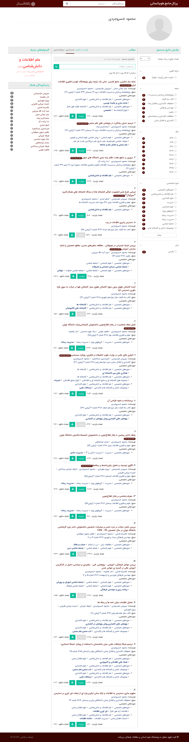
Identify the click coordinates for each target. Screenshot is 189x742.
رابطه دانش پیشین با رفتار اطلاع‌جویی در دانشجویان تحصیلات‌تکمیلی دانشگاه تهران (98, 436)
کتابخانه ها (81, 369)
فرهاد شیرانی (85, 606)
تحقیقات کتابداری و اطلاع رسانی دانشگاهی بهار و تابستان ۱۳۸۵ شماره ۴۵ (100, 651)
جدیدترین (70, 49)
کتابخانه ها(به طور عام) (76, 106)
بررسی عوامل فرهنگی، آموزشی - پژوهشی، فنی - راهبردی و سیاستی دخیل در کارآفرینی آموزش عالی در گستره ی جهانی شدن (96, 566)
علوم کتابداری (80, 99)
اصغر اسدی (104, 199)
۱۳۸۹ (159, 151)
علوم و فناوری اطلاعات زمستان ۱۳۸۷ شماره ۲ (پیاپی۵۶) (107, 503)
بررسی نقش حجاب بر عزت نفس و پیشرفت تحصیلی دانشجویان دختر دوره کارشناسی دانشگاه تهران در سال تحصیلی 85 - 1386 (97, 528)
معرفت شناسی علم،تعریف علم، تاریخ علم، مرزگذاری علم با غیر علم (100, 141)
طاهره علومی (103, 331)
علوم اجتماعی (105, 263)
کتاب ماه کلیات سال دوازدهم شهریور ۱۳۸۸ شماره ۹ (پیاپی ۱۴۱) (105, 297)
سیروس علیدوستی (103, 88)
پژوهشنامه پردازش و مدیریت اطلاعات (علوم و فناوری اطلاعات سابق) (159, 95)
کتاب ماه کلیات (159, 99)
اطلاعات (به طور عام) (118, 711)
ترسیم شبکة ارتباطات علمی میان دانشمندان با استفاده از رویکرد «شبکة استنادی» (97, 644)
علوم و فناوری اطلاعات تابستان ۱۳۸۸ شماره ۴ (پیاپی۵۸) (107, 476)
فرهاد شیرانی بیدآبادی (67, 469)
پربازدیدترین (59, 49)
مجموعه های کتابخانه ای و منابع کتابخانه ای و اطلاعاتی (104, 380)
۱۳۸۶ (159, 163)
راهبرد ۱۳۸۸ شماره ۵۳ (121, 255)
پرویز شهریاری (103, 469)
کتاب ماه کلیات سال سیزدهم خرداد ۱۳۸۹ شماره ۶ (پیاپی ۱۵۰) (105, 229)
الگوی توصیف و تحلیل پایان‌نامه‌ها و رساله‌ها (106, 465)
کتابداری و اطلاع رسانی (159, 120)
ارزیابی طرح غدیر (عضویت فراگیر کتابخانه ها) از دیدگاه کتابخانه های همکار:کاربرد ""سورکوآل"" (99, 193)
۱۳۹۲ (159, 138)
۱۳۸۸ (159, 155)
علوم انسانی (106, 137)
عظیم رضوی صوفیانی (85, 533)
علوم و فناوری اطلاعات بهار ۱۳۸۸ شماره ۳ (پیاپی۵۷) (109, 335)
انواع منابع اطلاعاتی (71, 380)
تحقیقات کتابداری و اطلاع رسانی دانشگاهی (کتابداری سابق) (159, 103)
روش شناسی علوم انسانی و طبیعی (84, 137)
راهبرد (159, 112)
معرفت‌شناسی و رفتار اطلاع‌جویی (117, 496)
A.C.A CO (14, 737)
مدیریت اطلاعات (101, 718)
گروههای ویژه (96, 342)
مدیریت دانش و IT (94, 452)
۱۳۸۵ (159, 168)
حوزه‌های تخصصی (122, 99)
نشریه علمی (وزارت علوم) (159, 77)
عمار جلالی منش (120, 88)
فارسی (159, 251)
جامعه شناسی (92, 263)
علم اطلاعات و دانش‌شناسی (100, 99)
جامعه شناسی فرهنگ (75, 586)
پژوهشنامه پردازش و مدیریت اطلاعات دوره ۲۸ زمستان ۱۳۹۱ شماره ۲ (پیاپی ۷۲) (97, 130)
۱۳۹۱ (159, 142)
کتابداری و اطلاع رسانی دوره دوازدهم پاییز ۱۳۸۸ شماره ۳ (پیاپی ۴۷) (102, 362)
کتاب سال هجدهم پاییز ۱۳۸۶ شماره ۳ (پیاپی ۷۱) (110, 613)
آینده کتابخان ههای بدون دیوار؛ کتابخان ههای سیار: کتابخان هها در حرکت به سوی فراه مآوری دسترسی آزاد (96, 288)
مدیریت (108, 342)
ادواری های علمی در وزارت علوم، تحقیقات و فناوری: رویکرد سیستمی (96, 355)
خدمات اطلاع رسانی (119, 718)
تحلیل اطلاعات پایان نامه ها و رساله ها (115, 602)
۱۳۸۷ (159, 159)
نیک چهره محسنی (88, 331)
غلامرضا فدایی (121, 533)
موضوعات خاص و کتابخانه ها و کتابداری (110, 387)
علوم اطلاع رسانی (79, 658)
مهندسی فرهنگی (159, 108)
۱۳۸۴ (159, 172)
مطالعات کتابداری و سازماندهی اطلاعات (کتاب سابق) (159, 116)
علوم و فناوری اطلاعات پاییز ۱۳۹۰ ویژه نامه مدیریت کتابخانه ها (104, 202)
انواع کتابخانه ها (120, 110)
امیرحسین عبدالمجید (100, 358)
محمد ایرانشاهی (102, 442)
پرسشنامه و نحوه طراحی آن (120, 400)
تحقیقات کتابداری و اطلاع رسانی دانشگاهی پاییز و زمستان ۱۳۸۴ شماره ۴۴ (99, 700)
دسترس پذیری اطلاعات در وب (119, 222)
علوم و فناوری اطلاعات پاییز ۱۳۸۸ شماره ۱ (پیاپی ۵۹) (108, 445)
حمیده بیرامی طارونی (68, 606)
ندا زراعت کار (103, 161)
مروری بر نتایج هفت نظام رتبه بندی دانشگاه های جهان (101, 157)
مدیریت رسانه (82, 342)
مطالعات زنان (106, 544)
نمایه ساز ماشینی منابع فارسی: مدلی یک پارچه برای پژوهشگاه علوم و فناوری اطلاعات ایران (97, 83)
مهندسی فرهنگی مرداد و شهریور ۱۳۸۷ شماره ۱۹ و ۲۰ (109, 537)
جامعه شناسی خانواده (75, 270)
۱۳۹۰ (159, 146)
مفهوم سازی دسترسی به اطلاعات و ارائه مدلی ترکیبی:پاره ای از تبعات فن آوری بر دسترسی (95, 693)
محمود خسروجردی (85, 88)
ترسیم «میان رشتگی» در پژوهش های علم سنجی (105, 123)
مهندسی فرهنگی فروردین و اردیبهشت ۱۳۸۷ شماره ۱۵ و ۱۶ (106, 575)
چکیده (81, 116)
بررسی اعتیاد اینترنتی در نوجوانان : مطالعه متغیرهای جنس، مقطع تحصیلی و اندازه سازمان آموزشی (98, 247)
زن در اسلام (93, 544)
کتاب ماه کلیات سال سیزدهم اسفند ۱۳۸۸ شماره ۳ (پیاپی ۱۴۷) (105, 407)
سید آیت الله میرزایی (100, 252)
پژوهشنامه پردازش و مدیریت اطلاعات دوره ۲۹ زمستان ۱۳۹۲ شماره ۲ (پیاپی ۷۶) (97, 92)
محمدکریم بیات (102, 126)
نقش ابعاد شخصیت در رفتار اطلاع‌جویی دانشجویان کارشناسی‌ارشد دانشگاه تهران (99, 326)
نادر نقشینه (73, 331)
